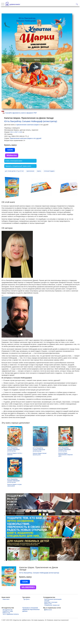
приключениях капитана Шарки (27, 129)
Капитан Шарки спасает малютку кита (40, 459)
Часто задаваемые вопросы (11, 619)
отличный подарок (49, 176)
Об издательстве (7, 614)
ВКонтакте (49, 614)
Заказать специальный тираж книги (18, 171)
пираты (39, 176)
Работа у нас (48, 608)
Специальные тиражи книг (52, 610)
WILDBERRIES (28, 592)
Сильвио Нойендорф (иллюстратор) (39, 126)
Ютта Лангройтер (12, 126)
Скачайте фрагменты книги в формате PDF (21, 118)
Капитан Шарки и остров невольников (14, 490)
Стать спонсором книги (13, 166)
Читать (37, 65)
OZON (10, 155)
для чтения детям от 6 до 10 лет (14, 176)
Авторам (46, 605)
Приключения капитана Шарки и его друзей (25, 143)
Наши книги (6, 604)
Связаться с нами (8, 616)
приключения (30, 176)
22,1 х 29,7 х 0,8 (16, 137)
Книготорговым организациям (52, 604)
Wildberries (12, 160)
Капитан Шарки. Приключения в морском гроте (65, 459)
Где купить (26, 604)
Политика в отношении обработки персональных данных (31, 614)
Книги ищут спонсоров (50, 607)
